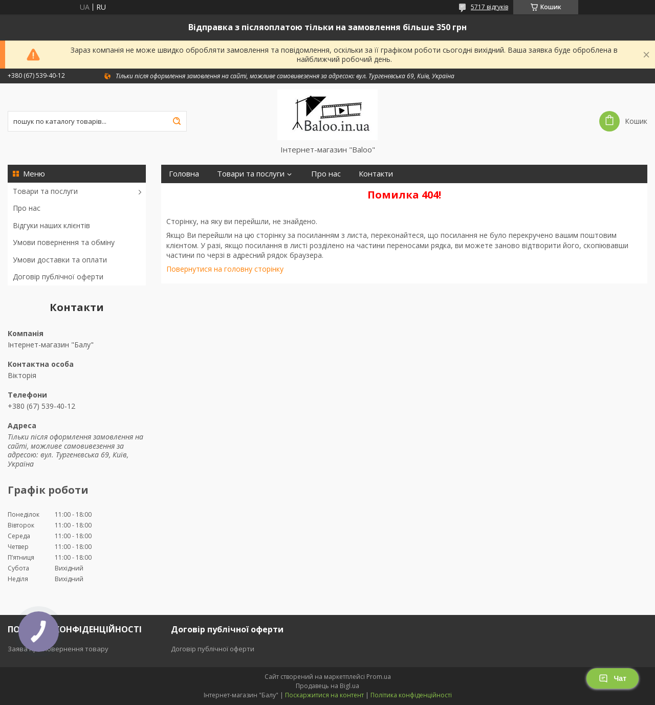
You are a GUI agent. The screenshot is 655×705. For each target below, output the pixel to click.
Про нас (26, 208)
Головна (184, 174)
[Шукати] (176, 121)
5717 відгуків (489, 7)
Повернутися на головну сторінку (224, 269)
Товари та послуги (45, 191)
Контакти (376, 174)
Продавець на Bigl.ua (327, 685)
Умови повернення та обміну (64, 242)
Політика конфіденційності (411, 695)
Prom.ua (378, 676)
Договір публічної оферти (58, 276)
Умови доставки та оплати (60, 260)
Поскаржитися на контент (324, 695)
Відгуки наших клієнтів (51, 225)
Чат (612, 678)
